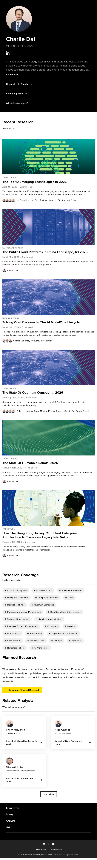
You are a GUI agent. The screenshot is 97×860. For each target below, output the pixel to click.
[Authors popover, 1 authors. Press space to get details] (4, 271)
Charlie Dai (12, 271)
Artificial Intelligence (17, 591)
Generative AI (13, 642)
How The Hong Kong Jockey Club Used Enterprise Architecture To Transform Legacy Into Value (40, 536)
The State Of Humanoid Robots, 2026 (30, 464)
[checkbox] (15, 591)
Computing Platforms (48, 599)
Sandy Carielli (82, 411)
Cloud (70, 599)
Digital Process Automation (64, 634)
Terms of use (40, 851)
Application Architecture (50, 620)
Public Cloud (36, 634)
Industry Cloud (37, 642)
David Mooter (40, 411)
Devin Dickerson (44, 341)
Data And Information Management (24, 613)
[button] (12, 75)
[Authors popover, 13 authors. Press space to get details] (10, 201)
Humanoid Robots (16, 649)
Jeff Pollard (71, 200)
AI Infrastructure (44, 591)
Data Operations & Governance (65, 613)
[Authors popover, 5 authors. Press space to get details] (10, 412)
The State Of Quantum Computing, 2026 (33, 393)
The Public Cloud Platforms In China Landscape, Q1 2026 (45, 253)
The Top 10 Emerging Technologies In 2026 (35, 182)
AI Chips (58, 642)
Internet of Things (16, 606)
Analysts (10, 822)
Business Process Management (22, 627)
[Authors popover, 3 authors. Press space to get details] (7, 341)
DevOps (71, 627)
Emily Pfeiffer (41, 200)
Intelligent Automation (17, 599)
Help (8, 829)
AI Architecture (41, 649)
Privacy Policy (56, 851)
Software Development (18, 620)
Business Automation (72, 591)
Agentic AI (76, 642)
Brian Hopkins (26, 200)
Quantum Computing (44, 606)
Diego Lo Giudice (56, 200)
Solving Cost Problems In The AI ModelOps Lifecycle (42, 323)
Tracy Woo (30, 341)
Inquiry (9, 815)
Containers (52, 627)
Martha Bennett (55, 411)
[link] (48, 182)
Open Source (13, 634)
